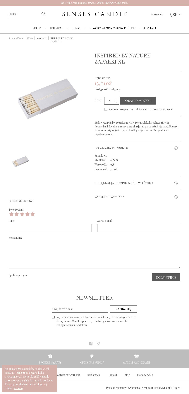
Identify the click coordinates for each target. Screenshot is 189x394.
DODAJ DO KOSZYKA (138, 101)
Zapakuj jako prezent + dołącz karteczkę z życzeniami (140, 109)
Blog (127, 375)
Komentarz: (15, 237)
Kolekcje (56, 28)
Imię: (11, 220)
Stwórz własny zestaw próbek (112, 28)
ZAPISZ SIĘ (123, 309)
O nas (76, 28)
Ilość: (98, 100)
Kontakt (150, 28)
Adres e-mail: (105, 220)
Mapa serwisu (145, 375)
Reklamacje (93, 375)
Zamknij (18, 388)
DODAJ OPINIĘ (166, 277)
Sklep (37, 28)
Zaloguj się (157, 14)
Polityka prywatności (68, 375)
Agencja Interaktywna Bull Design (161, 388)
